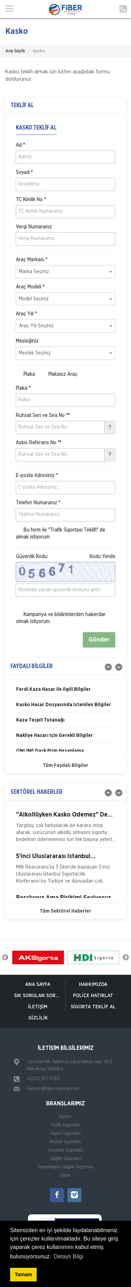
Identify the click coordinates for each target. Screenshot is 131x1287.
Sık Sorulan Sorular (39, 995)
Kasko (65, 1116)
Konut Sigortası (65, 1142)
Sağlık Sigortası (65, 1158)
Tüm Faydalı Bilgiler (65, 765)
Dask (66, 1175)
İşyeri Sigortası (66, 1133)
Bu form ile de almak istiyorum (60, 533)
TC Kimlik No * (31, 199)
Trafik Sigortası (65, 1125)
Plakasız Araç (59, 374)
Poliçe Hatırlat (93, 995)
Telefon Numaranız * (38, 502)
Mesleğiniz (27, 341)
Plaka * (23, 388)
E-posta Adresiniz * (37, 475)
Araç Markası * (31, 259)
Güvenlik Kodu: (65, 556)
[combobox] (65, 271)
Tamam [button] (23, 1274)
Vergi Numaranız (34, 227)
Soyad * (24, 172)
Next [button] (125, 957)
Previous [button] (5, 957)
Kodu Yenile (102, 556)
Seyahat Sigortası (65, 1150)
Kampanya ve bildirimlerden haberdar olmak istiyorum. (60, 618)
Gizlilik (38, 1018)
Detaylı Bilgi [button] (68, 1256)
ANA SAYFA (37, 984)
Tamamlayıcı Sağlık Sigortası (65, 1167)
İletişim (38, 1006)
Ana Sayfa (15, 51)
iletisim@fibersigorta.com (53, 1089)
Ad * (20, 145)
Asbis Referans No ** (38, 442)
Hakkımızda (93, 984)
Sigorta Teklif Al (93, 1006)
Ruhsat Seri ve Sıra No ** (43, 415)
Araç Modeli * (30, 287)
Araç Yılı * (26, 314)
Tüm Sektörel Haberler (65, 911)
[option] (65, 692)
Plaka (25, 374)
